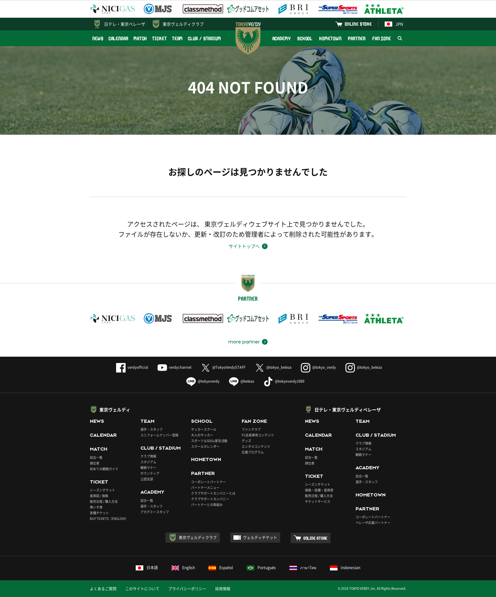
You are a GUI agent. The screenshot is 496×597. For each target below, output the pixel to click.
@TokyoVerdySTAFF (223, 367)
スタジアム (148, 461)
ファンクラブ (251, 429)
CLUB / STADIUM (204, 38)
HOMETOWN (330, 38)
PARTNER (356, 38)
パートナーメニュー (205, 487)
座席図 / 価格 (99, 495)
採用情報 (222, 589)
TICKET (159, 38)
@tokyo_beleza (273, 367)
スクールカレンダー (205, 446)
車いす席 (96, 507)
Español (220, 567)
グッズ (246, 440)
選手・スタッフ (151, 429)
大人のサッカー (202, 435)
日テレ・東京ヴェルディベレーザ (347, 409)
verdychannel (174, 367)
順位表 (94, 463)
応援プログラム (253, 452)
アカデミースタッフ (154, 511)
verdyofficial (132, 367)
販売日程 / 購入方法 (104, 501)
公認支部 (146, 479)
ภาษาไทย (302, 567)
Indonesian (345, 567)
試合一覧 (96, 457)
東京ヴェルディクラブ (183, 24)
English (183, 567)
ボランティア (149, 473)
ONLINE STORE (358, 24)
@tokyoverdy (203, 381)
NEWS (97, 38)
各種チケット (99, 512)
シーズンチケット (102, 490)
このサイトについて (142, 589)
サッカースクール (203, 429)
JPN (394, 24)
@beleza (241, 381)
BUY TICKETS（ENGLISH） (109, 518)
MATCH (140, 38)
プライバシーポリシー (187, 589)
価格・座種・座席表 (319, 490)
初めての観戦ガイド (104, 468)
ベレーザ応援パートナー (373, 522)
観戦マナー (148, 467)
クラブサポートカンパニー (210, 498)
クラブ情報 (148, 456)
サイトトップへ (244, 246)
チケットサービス (317, 501)
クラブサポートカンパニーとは (213, 493)
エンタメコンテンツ (256, 446)
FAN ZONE (381, 38)
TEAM (177, 38)
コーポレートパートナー (208, 481)
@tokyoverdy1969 (284, 381)
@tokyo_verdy (318, 367)
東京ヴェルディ (114, 409)
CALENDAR (118, 38)
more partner (244, 342)
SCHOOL (305, 38)
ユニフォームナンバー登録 (159, 435)
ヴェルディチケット (260, 537)
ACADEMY (281, 38)
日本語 (147, 567)
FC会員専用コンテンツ (258, 435)
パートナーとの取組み (207, 504)
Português (261, 567)
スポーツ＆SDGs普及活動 (209, 440)
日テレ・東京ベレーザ (124, 24)
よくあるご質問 (103, 589)
